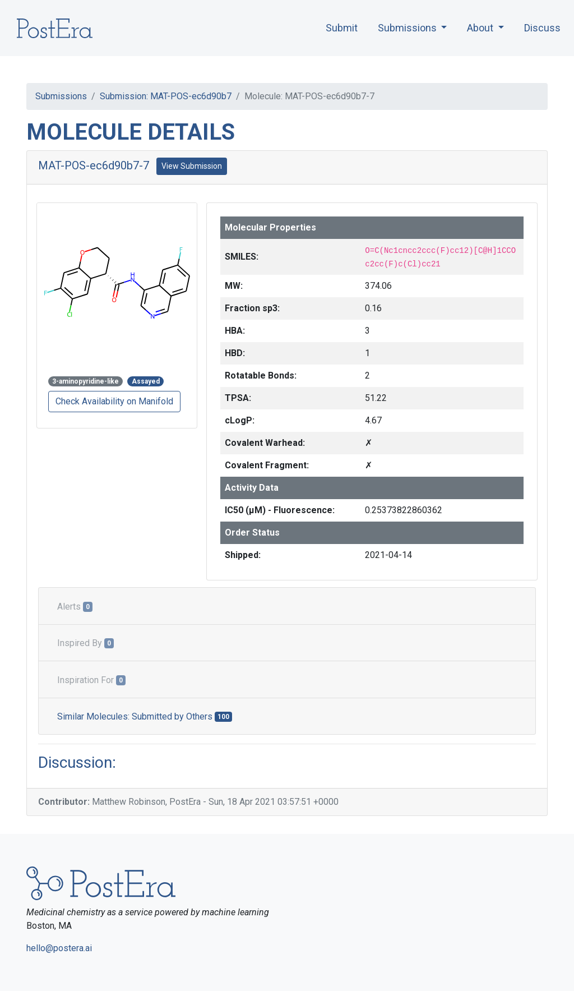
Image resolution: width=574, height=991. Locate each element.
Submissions (61, 96)
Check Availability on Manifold (114, 401)
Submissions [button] (408, 28)
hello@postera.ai (59, 948)
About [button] (481, 28)
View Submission (191, 166)
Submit (342, 28)
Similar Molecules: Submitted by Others (144, 716)
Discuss (542, 28)
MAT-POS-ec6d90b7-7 (93, 165)
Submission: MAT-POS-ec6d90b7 (166, 96)
